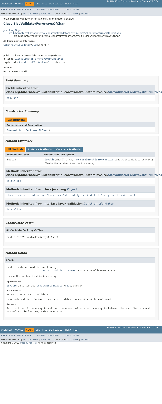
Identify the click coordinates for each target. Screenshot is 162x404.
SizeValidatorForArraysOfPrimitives (39, 58)
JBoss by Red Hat (28, 343)
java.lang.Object (13, 30)
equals (21, 195)
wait (115, 195)
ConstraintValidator (17, 44)
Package (18, 4)
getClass (48, 195)
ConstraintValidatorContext (94, 159)
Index (68, 4)
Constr (34, 13)
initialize (14, 181)
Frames (41, 9)
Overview (6, 4)
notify (75, 195)
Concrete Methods (68, 149)
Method (45, 13)
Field (25, 13)
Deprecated (56, 4)
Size (35, 44)
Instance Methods (40, 149)
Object (72, 189)
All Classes (72, 9)
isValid (49, 159)
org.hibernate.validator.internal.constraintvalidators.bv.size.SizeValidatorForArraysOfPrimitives (64, 33)
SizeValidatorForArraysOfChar (27, 130)
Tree (44, 4)
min (16, 98)
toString (104, 195)
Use (38, 4)
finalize (33, 195)
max (9, 98)
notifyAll (88, 195)
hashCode (62, 195)
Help (75, 4)
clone (10, 195)
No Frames (53, 9)
